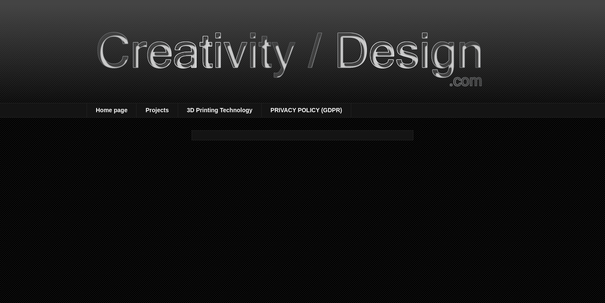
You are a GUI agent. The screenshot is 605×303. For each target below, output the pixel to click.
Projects (156, 110)
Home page (111, 110)
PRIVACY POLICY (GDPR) (306, 110)
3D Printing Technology (220, 110)
